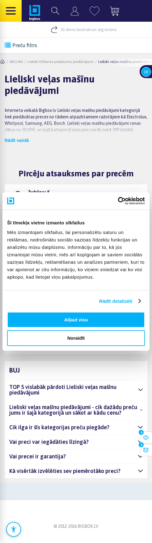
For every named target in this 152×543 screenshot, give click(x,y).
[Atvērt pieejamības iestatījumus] (13, 529)
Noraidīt (76, 338)
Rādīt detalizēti (115, 301)
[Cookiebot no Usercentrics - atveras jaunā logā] (118, 201)
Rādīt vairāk (17, 140)
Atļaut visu (76, 319)
